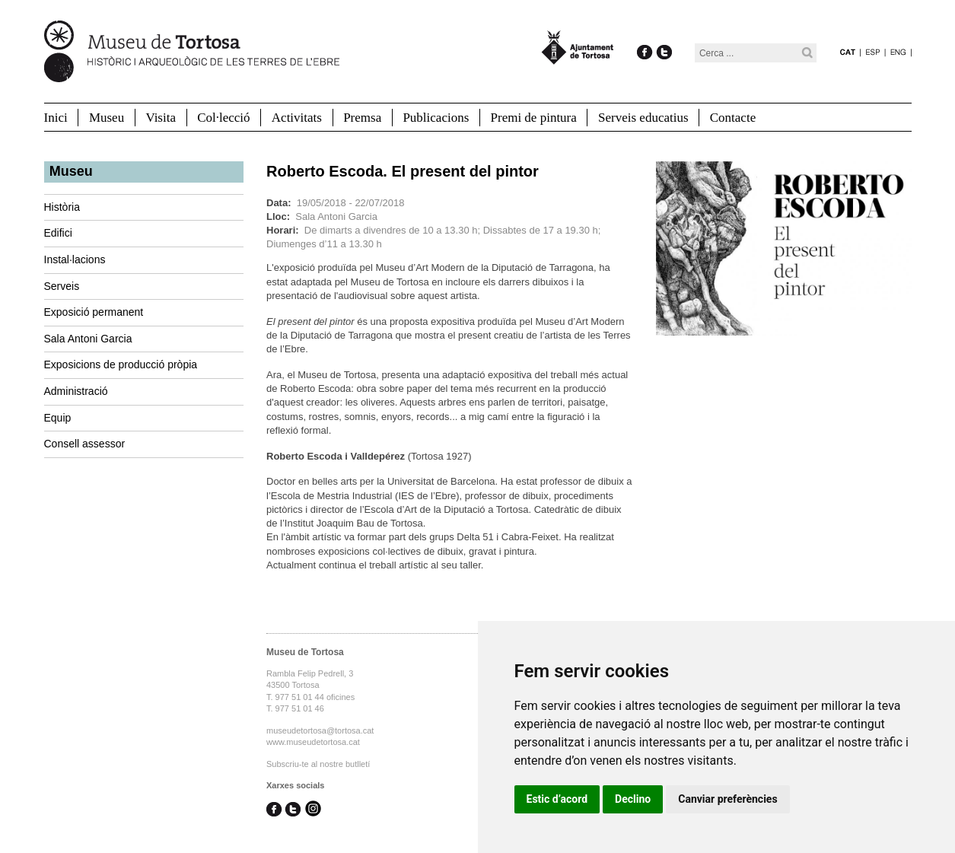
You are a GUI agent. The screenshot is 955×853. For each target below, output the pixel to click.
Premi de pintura (534, 117)
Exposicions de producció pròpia (121, 364)
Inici (56, 117)
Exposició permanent (94, 312)
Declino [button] (633, 799)
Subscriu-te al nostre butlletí (318, 764)
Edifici (58, 233)
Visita (160, 117)
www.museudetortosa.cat (313, 741)
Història (62, 207)
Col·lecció (223, 117)
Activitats (297, 117)
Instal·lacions (75, 259)
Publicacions (436, 117)
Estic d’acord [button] (557, 799)
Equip (58, 418)
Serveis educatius (643, 117)
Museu (106, 117)
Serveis (62, 286)
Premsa (362, 117)
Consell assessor (85, 444)
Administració (76, 391)
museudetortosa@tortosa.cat (320, 730)
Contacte (733, 117)
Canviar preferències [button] (727, 799)
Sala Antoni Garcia (88, 339)
